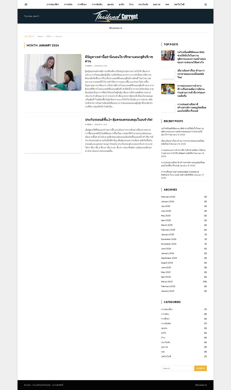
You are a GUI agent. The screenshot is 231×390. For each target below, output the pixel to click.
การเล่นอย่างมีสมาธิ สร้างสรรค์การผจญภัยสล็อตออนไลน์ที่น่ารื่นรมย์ (191, 108)
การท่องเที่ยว (53, 4)
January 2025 (167, 234)
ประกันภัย (143, 4)
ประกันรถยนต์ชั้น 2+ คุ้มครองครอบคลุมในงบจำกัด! (118, 120)
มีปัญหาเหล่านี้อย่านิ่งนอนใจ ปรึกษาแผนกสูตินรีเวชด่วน (119, 59)
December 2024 (168, 239)
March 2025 (167, 225)
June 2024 (166, 248)
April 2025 (166, 220)
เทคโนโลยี (179, 4)
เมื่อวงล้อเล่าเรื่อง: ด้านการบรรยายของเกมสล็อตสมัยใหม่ (190, 74)
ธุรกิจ (121, 4)
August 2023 (167, 262)
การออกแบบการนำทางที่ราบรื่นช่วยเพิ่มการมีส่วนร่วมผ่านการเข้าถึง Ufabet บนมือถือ (191, 90)
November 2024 (168, 244)
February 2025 (168, 229)
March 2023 (167, 281)
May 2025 (165, 215)
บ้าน (131, 4)
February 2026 (168, 196)
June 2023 (166, 267)
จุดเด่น (110, 4)
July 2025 (165, 206)
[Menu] (26, 4)
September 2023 (169, 258)
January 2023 (167, 291)
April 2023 (166, 277)
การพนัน (68, 4)
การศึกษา (82, 4)
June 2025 (166, 211)
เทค (167, 4)
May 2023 (165, 272)
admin (89, 66)
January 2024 (167, 253)
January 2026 (167, 201)
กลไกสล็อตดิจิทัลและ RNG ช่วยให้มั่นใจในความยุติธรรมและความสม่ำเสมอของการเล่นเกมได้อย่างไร (191, 57)
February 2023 (168, 286)
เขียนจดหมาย (115, 28)
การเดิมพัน (97, 4)
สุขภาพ (156, 4)
